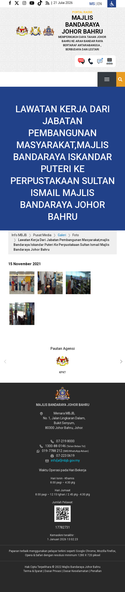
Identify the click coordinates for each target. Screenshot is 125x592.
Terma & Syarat (32, 571)
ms (92, 4)
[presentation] (4, 362)
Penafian (96, 571)
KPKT (62, 364)
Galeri (62, 235)
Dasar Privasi (52, 571)
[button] (21, 284)
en (99, 4)
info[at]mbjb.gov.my (65, 460)
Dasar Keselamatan (76, 571)
